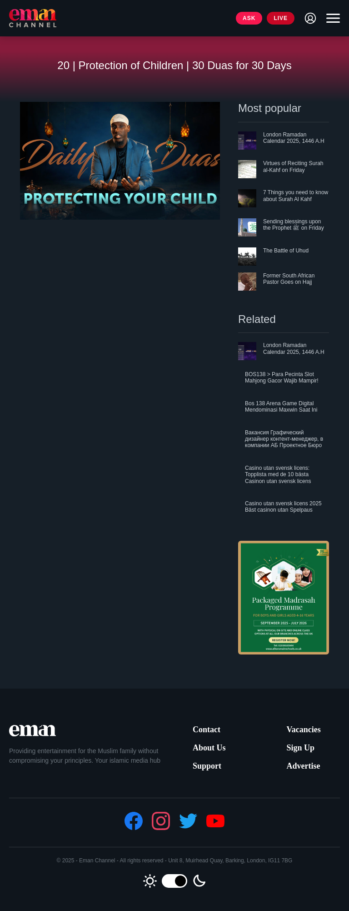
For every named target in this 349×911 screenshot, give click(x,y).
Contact (206, 729)
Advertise (303, 765)
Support (207, 765)
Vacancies (303, 729)
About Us (209, 747)
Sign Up (300, 747)
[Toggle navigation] (331, 18)
